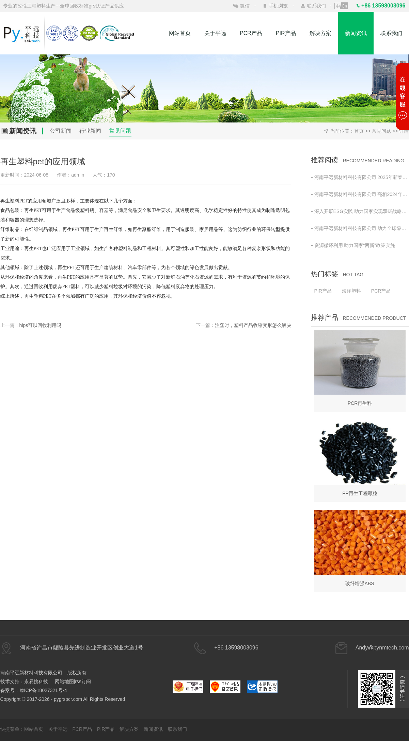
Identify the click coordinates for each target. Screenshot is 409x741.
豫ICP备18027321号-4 (43, 690)
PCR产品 (251, 33)
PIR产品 (286, 33)
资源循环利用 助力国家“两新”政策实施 (353, 245)
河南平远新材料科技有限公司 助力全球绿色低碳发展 (360, 228)
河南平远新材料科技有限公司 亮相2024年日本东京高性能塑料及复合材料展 (360, 194)
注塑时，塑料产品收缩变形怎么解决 (253, 325)
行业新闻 (90, 131)
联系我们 (316, 6)
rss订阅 (83, 681)
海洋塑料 (350, 291)
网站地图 (64, 681)
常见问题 (120, 131)
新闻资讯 (356, 33)
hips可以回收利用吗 (40, 325)
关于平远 (215, 33)
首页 (359, 131)
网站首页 (180, 33)
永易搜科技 (36, 681)
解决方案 (320, 33)
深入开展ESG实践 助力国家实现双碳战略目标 (360, 211)
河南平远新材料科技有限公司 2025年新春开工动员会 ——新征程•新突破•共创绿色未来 (360, 177)
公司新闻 (61, 131)
